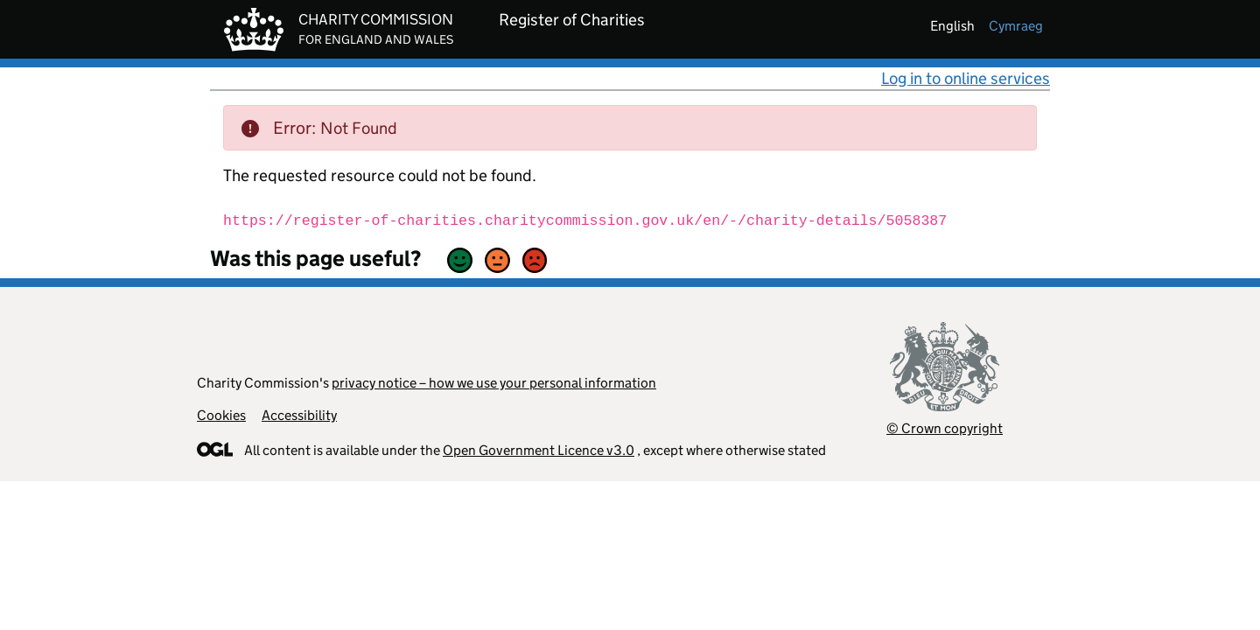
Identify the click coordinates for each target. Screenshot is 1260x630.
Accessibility (299, 415)
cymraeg (1016, 26)
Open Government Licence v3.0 (538, 450)
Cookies (221, 415)
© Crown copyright (944, 428)
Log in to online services (965, 78)
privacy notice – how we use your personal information (494, 382)
